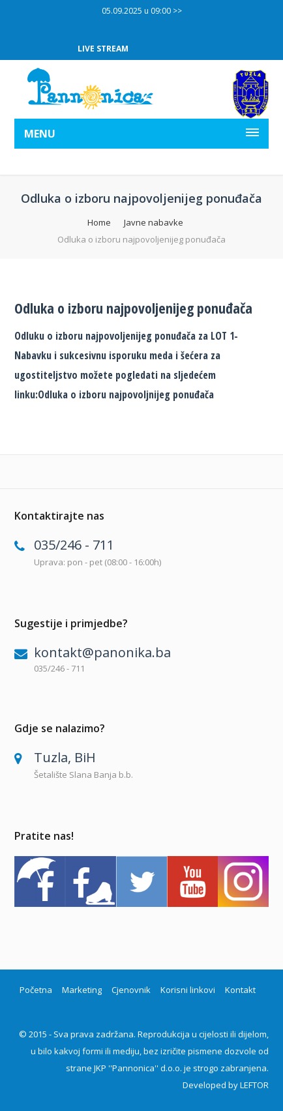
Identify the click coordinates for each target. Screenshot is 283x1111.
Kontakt (240, 990)
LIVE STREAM (103, 48)
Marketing (82, 990)
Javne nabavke (153, 222)
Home (99, 222)
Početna (36, 990)
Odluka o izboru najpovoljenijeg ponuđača (133, 308)
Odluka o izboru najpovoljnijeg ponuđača (126, 394)
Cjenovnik (131, 990)
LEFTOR (254, 1085)
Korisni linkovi (187, 990)
